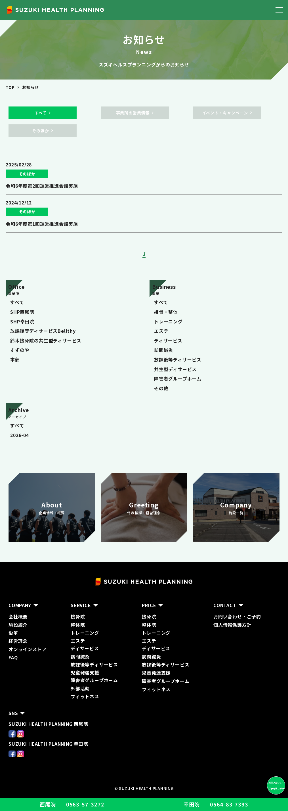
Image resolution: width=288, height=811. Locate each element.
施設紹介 (18, 624)
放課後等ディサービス (177, 359)
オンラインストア (28, 649)
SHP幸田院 (22, 321)
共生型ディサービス (175, 369)
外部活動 (80, 688)
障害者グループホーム (177, 378)
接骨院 (78, 616)
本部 (15, 359)
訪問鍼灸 (163, 349)
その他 (161, 388)
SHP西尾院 (22, 311)
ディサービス (168, 340)
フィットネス (85, 696)
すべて (17, 302)
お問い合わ (225, 616)
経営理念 (18, 640)
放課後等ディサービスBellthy (43, 330)
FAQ (13, 657)
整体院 (78, 624)
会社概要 (18, 616)
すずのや (19, 349)
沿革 (13, 632)
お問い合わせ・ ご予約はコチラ (276, 785)
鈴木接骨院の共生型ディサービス (45, 340)
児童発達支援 (156, 672)
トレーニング (168, 321)
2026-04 (19, 435)
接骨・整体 (166, 311)
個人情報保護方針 (232, 624)
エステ (161, 330)
